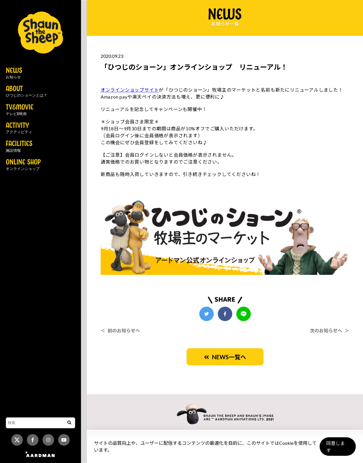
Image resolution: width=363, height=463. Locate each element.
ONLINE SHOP (23, 165)
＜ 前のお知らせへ (120, 330)
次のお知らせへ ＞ (329, 330)
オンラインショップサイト (130, 89)
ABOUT (26, 91)
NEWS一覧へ (225, 356)
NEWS (14, 73)
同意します (337, 449)
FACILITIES (19, 146)
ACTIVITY (19, 128)
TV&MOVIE (20, 110)
